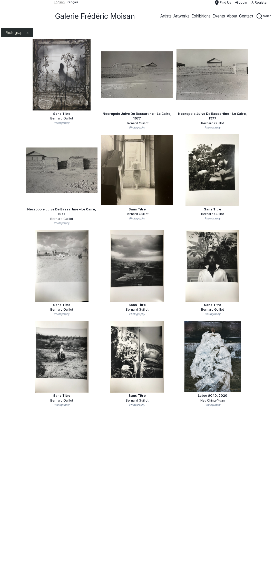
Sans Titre (61, 114)
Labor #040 (212, 395)
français (72, 2)
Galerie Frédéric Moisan (95, 16)
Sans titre (212, 209)
